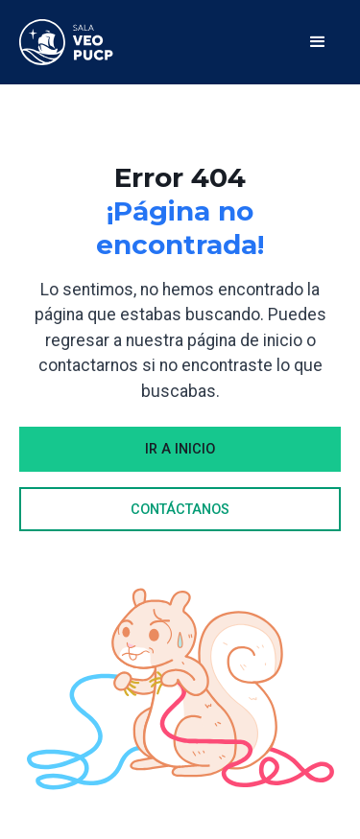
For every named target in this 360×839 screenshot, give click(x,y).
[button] (318, 42)
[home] (66, 42)
